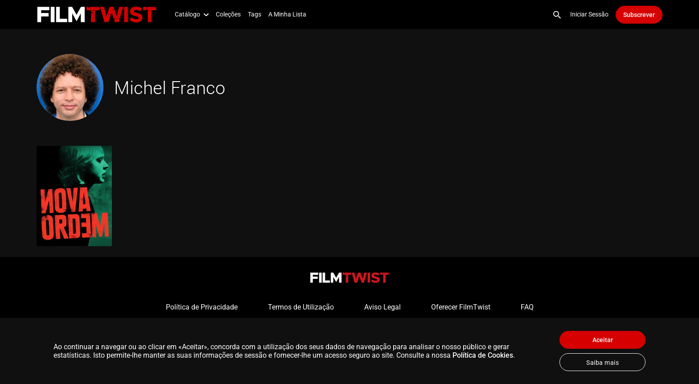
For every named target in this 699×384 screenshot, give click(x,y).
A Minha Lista (287, 14)
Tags (254, 14)
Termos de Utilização (301, 307)
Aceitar (602, 339)
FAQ (527, 307)
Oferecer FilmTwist (460, 307)
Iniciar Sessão (589, 14)
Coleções (228, 14)
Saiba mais (602, 362)
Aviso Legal (382, 307)
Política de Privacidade (202, 307)
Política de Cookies (482, 355)
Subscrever (639, 14)
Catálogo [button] (192, 14)
